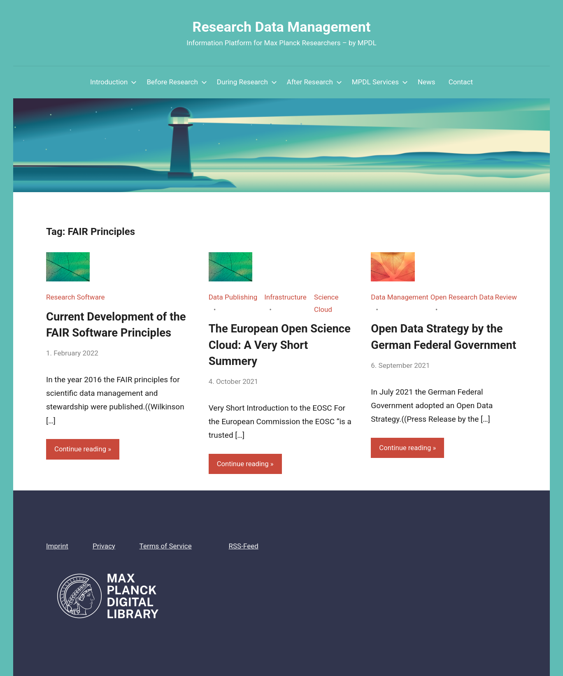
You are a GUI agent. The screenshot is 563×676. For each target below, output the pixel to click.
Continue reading (80, 449)
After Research (314, 82)
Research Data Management (282, 26)
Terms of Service (166, 546)
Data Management (399, 297)
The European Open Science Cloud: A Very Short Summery (281, 344)
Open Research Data (462, 297)
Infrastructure (285, 297)
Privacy (104, 546)
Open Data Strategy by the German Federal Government (438, 344)
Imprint (57, 546)
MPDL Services (380, 82)
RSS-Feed (243, 546)
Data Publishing (233, 297)
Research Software (75, 297)
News (426, 82)
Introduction (113, 82)
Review (506, 297)
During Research (247, 82)
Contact (461, 82)
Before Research (177, 82)
